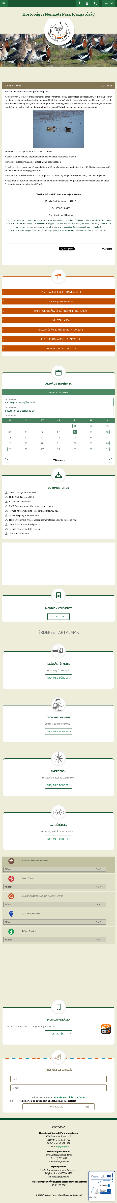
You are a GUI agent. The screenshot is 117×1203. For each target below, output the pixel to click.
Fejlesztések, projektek (30, 913)
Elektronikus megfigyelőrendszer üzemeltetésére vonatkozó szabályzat (42, 519)
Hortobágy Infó (93, 220)
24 (107, 443)
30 (91, 449)
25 (9, 449)
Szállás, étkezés (27, 878)
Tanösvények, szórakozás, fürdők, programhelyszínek (42, 895)
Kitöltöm (57, 616)
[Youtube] (87, 3)
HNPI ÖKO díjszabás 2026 (21, 497)
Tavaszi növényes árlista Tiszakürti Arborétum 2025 (33, 510)
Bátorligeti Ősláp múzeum (34, 230)
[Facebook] (79, 3)
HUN (106, 3)
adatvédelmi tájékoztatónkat (69, 1097)
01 (74, 426)
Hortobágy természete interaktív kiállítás (45, 220)
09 (91, 432)
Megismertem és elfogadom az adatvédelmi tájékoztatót (47, 1100)
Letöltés (57, 1033)
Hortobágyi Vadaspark (75, 220)
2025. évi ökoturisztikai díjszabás (24, 524)
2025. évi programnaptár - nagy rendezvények (31, 506)
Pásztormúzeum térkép (20, 501)
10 (107, 432)
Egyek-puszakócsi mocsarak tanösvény (43, 227)
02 (91, 426)
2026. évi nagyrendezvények (22, 492)
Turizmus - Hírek (13, 85)
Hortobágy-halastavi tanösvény (85, 223)
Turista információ (28, 931)
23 (91, 443)
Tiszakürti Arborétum (19, 533)
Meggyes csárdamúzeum (58, 223)
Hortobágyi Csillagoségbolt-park (77, 227)
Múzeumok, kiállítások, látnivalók (34, 860)
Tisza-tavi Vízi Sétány (83, 230)
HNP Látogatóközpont (15, 220)
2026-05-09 (57, 401)
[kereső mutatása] (95, 3)
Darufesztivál (100, 230)
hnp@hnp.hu (62, 1146)
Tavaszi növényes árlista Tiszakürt (25, 529)
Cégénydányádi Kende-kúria (60, 230)
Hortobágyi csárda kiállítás (34, 223)
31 (107, 449)
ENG (111, 3)
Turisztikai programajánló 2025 (24, 515)
